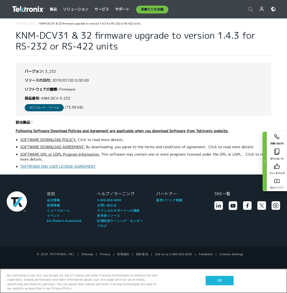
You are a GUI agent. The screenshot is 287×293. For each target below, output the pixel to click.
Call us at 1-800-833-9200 (173, 254)
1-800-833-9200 (109, 200)
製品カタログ (277, 187)
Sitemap (87, 254)
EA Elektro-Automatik (64, 221)
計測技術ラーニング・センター (120, 221)
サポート (122, 9)
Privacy (105, 254)
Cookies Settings (231, 254)
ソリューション (75, 9)
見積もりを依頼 (152, 9)
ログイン (261, 9)
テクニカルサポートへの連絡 (118, 210)
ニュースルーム (58, 210)
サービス (101, 9)
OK (219, 280)
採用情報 (53, 205)
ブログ (102, 226)
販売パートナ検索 (169, 200)
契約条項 (142, 254)
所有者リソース (108, 215)
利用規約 (123, 254)
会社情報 (53, 200)
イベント (53, 215)
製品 (53, 9)
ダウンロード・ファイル (44, 108)
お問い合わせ (107, 205)
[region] (143, 281)
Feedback (206, 254)
